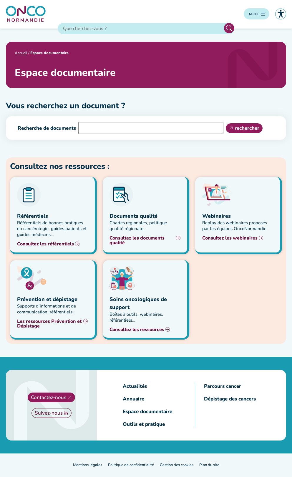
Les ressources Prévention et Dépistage (49, 324)
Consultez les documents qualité (137, 240)
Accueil (21, 53)
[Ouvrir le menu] (256, 14)
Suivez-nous (49, 413)
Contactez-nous (48, 397)
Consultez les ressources (137, 330)
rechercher (247, 128)
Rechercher (229, 29)
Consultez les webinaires (230, 238)
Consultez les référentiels (45, 244)
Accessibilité (280, 14)
